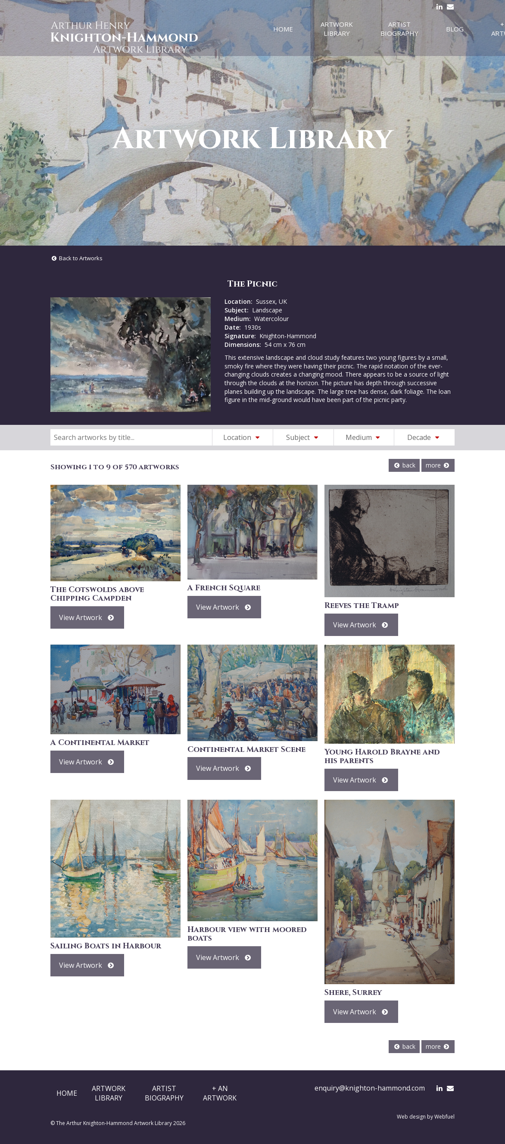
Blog (455, 29)
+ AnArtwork (220, 1093)
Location (242, 437)
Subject (303, 437)
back (404, 465)
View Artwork (87, 617)
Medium (364, 437)
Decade (424, 437)
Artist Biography (399, 28)
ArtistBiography (164, 1093)
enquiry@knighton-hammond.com (370, 1088)
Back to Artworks (76, 258)
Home (283, 29)
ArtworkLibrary (108, 1093)
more (438, 465)
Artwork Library (337, 28)
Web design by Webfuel (426, 1116)
